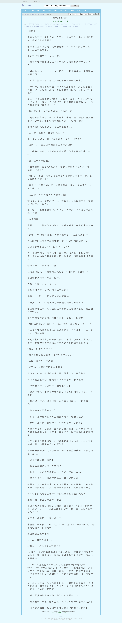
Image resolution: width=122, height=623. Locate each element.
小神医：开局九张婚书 (73, 26)
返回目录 (60, 21)
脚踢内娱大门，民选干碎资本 (38, 14)
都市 (49, 10)
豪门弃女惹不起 (63, 24)
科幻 (66, 10)
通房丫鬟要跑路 (63, 26)
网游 (61, 10)
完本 (85, 10)
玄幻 (38, 10)
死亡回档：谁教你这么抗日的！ (74, 24)
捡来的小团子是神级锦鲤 (39, 26)
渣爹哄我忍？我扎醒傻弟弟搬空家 (36, 24)
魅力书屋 (26, 5)
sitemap (61, 616)
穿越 (55, 10)
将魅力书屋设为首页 (27, 1)
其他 (72, 10)
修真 (44, 10)
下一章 (66, 21)
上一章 (55, 21)
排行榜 (78, 10)
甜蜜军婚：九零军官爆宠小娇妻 (51, 24)
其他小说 (29, 14)
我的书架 (31, 10)
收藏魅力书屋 (37, 1)
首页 (24, 10)
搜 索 (75, 5)
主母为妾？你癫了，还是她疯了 (52, 26)
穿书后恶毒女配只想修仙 (87, 24)
